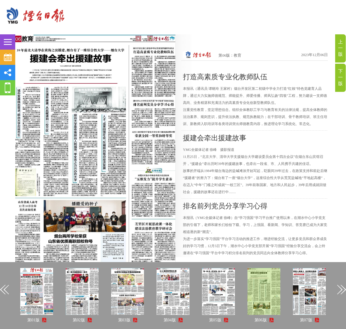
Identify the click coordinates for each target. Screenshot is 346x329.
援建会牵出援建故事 (214, 138)
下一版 (340, 77)
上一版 (340, 48)
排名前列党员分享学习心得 (225, 206)
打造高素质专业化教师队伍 (225, 77)
